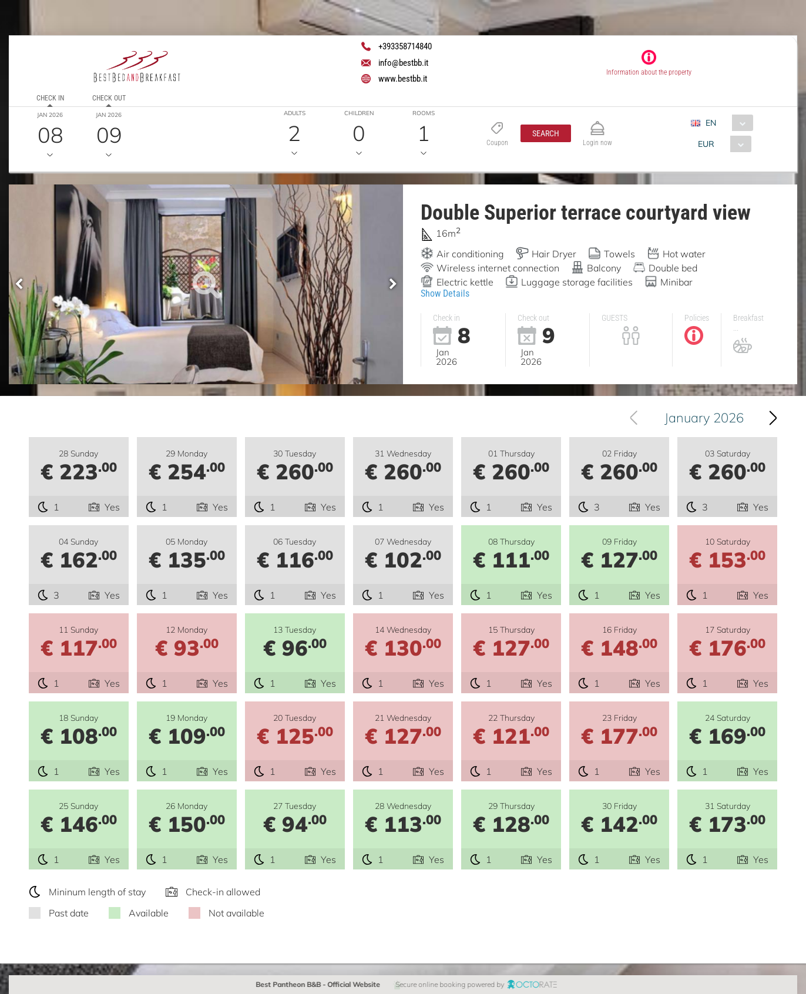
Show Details (445, 293)
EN (710, 122)
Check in (50, 98)
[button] (545, 133)
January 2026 (704, 417)
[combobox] (726, 122)
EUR (705, 144)
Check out (109, 98)
